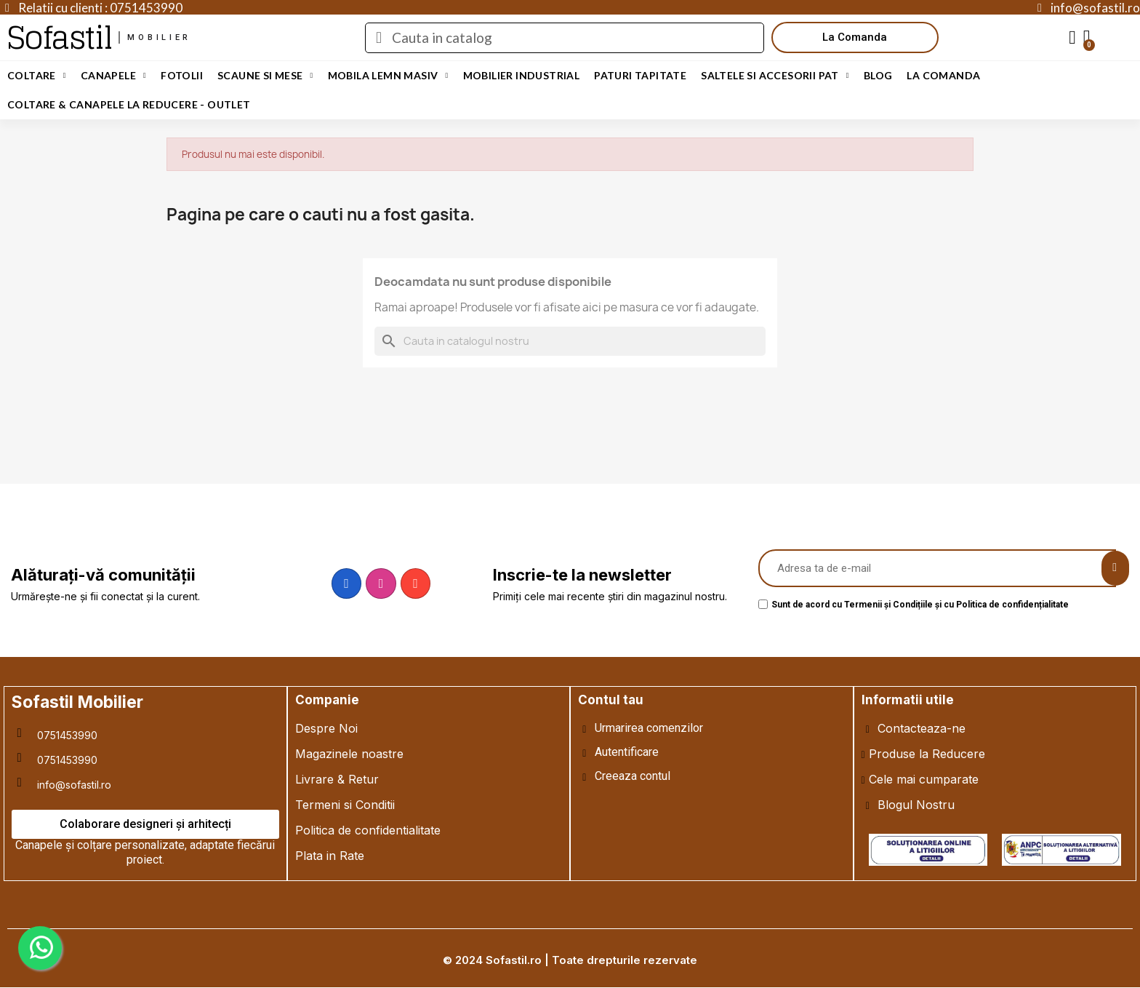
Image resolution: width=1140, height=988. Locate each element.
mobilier (159, 37)
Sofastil (59, 37)
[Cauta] (570, 341)
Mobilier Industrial (521, 75)
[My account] (1072, 37)
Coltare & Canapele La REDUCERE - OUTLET (129, 104)
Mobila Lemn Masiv (388, 76)
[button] (854, 37)
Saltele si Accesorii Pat (775, 76)
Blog (878, 75)
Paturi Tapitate (640, 75)
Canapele (113, 76)
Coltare (36, 76)
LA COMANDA (943, 75)
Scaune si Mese (265, 76)
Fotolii (182, 75)
